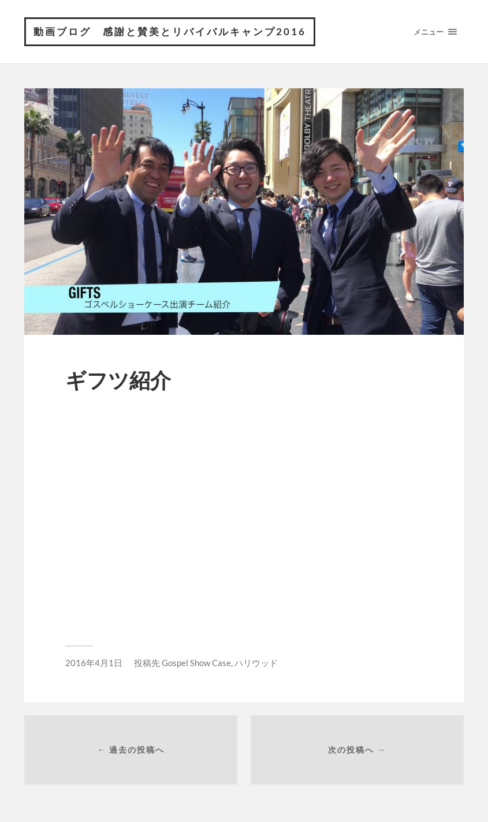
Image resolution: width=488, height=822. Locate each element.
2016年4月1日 (93, 662)
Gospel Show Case (196, 662)
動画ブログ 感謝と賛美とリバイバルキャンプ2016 (169, 31)
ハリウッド (256, 662)
